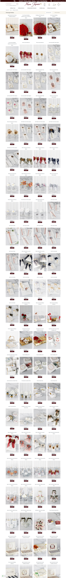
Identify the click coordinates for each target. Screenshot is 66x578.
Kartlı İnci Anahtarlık (54, 251)
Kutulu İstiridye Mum (40, 380)
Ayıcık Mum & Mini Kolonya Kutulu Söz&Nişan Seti (54, 329)
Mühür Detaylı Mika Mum (26, 42)
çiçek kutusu (11, 5)
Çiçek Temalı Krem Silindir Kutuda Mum (40, 484)
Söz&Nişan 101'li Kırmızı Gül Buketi (40, 15)
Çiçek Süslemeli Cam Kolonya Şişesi (26, 174)
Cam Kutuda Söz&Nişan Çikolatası (54, 15)
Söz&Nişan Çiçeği (42, 8)
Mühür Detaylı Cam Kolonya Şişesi (26, 148)
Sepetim (54, 4)
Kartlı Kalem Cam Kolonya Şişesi (26, 121)
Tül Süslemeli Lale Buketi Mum (26, 380)
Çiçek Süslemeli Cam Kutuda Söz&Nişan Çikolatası (12, 15)
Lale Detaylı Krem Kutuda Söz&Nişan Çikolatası (40, 562)
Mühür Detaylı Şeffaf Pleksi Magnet (54, 70)
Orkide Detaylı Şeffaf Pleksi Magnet (40, 70)
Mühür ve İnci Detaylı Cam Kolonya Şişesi (54, 174)
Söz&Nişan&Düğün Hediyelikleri (31, 8)
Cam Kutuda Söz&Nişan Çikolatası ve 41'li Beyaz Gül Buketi (12, 43)
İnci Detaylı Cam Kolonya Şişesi (26, 199)
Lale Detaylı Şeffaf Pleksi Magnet (54, 42)
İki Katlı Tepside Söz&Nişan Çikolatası (12, 329)
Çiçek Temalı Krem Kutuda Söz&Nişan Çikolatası (12, 536)
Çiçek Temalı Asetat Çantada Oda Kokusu (54, 433)
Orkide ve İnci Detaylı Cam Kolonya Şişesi (54, 96)
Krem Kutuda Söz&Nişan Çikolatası (12, 562)
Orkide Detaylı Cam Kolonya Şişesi (12, 200)
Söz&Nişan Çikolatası (21, 8)
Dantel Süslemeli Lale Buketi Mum (12, 380)
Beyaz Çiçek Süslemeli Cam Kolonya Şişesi (40, 200)
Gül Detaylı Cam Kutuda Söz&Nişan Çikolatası (26, 329)
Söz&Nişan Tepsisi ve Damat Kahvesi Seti (26, 407)
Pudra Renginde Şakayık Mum (53, 510)
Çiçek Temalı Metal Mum (12, 406)
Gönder (12, 37)
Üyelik (49, 4)
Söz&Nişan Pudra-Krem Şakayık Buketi (40, 510)
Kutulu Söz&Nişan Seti (26, 354)
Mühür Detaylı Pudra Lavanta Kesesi (26, 433)
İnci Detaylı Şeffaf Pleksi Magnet (26, 95)
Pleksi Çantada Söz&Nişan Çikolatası (26, 303)
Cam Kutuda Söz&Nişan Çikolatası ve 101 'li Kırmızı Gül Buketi (26, 15)
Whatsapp (4, 576)
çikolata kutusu (14, 5)
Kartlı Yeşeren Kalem (54, 199)
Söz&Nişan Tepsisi (12, 8)
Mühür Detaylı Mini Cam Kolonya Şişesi (12, 122)
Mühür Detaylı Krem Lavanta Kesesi (26, 251)
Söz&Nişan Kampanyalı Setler (51, 8)
